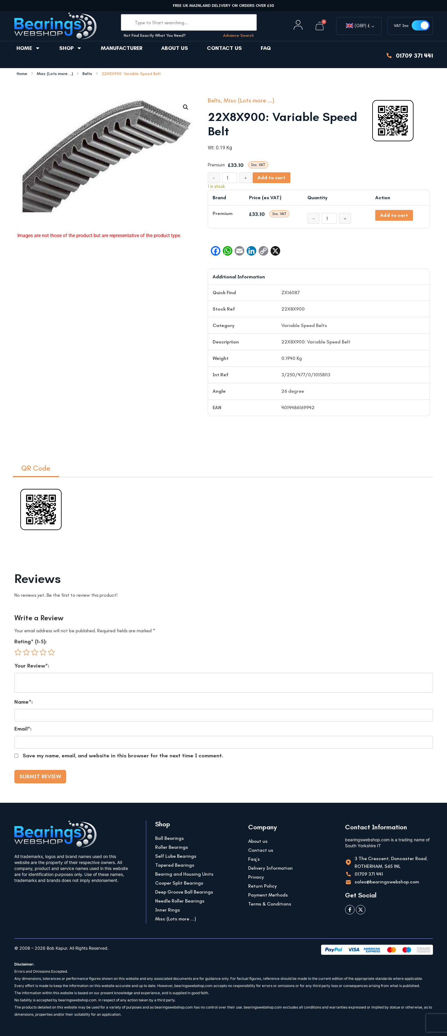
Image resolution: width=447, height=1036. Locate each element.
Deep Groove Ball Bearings (184, 892)
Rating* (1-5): (30, 641)
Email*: (23, 728)
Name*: (23, 702)
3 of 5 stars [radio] (34, 652)
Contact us (224, 48)
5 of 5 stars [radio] (51, 652)
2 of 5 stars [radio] (26, 652)
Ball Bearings (169, 838)
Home (28, 48)
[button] (185, 107)
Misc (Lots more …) (175, 919)
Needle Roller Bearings (180, 901)
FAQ (266, 48)
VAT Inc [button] (401, 25)
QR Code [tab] (35, 468)
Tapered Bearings (174, 865)
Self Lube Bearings (175, 856)
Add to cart (271, 177)
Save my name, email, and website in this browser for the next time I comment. (123, 755)
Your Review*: (31, 665)
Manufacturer (121, 48)
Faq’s (254, 859)
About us (174, 48)
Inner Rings (167, 910)
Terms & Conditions (269, 904)
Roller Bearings (171, 847)
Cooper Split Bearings (179, 883)
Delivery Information (270, 868)
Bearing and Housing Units (184, 874)
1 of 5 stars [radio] (18, 652)
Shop (70, 48)
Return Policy (262, 886)
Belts (87, 73)
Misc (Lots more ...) (55, 73)
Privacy (256, 877)
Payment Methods (268, 895)
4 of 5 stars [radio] (43, 652)
